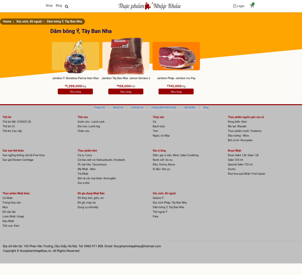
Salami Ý (158, 198)
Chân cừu (83, 131)
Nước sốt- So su (162, 160)
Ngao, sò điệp (161, 135)
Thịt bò (7, 117)
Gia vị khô (84, 183)
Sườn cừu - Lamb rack (91, 121)
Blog (59, 5)
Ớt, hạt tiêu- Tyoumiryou (92, 164)
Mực (5, 207)
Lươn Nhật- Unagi (13, 216)
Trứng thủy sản (12, 202)
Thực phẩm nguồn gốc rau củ (246, 117)
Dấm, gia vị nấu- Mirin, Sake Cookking (176, 155)
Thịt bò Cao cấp (12, 131)
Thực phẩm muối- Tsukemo (245, 131)
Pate (155, 216)
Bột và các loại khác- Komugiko (97, 178)
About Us (118, 107)
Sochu (232, 169)
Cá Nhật (8, 198)
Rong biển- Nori (237, 121)
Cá (154, 121)
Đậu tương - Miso (238, 135)
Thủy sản (158, 117)
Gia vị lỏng (159, 150)
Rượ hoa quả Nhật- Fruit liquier (246, 173)
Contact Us (137, 107)
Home (7, 21)
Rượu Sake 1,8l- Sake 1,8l (243, 155)
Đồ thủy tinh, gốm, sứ (91, 198)
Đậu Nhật (8, 221)
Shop (49, 5)
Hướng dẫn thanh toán (163, 107)
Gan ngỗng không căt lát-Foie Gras (24, 155)
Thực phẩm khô (87, 150)
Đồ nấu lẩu (9, 212)
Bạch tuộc (159, 126)
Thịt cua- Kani (11, 225)
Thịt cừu (83, 117)
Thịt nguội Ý (160, 212)
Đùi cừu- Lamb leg (89, 126)
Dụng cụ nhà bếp (88, 207)
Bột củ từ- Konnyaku (240, 140)
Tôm (155, 131)
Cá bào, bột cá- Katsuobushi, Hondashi (101, 160)
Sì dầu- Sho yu (161, 169)
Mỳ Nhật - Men (87, 169)
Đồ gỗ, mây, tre (87, 202)
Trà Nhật (83, 173)
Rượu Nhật (234, 150)
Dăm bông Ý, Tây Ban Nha (64, 21)
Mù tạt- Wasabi (237, 126)
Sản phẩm (189, 107)
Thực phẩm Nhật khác (16, 193)
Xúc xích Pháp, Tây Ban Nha (170, 202)
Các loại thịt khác (13, 150)
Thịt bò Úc (9, 126)
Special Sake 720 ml (240, 164)
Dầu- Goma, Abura (164, 164)
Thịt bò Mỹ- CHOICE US (17, 121)
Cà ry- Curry (85, 155)
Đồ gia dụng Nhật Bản (91, 193)
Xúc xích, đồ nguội (29, 21)
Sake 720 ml (235, 160)
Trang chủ (99, 107)
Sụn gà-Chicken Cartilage (18, 160)
